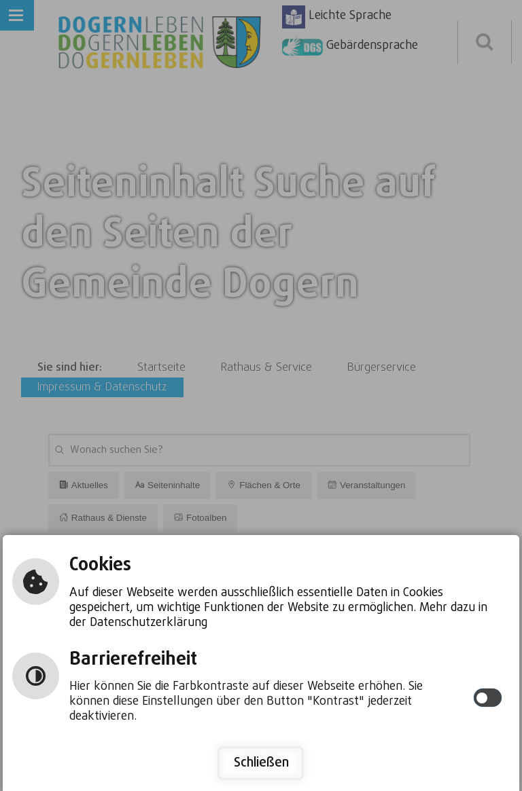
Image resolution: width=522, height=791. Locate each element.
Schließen (261, 763)
